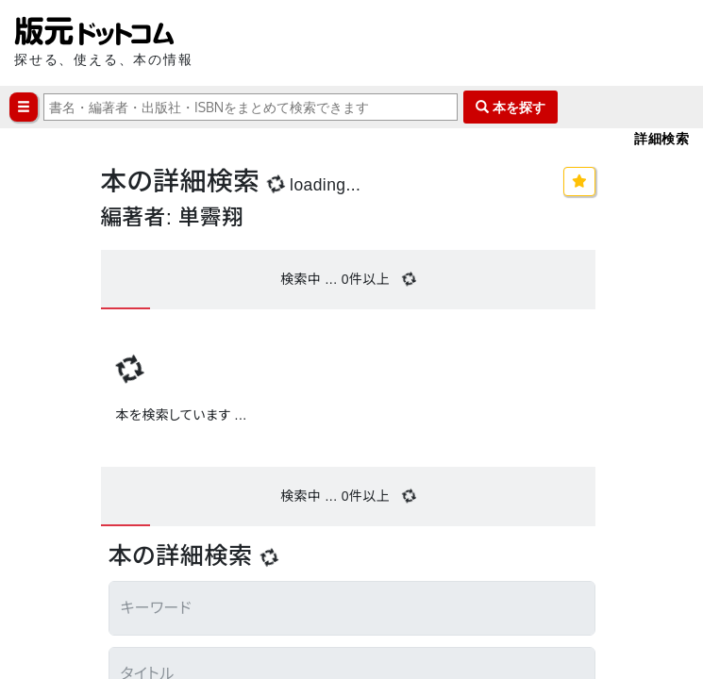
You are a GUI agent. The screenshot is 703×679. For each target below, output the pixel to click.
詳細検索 (661, 138)
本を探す (510, 107)
